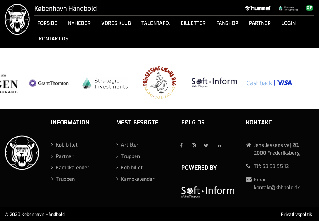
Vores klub (116, 23)
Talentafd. (155, 23)
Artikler (130, 145)
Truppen (65, 179)
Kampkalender (72, 167)
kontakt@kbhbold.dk (277, 187)
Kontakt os (53, 38)
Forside (47, 23)
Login (288, 23)
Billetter (193, 23)
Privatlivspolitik (296, 214)
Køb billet (67, 145)
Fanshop (227, 23)
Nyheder (79, 23)
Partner (260, 23)
